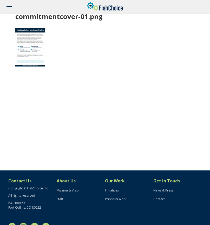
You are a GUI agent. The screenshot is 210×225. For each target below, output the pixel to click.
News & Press (163, 190)
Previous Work (115, 199)
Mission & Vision (69, 190)
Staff (60, 199)
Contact (159, 199)
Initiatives (112, 190)
